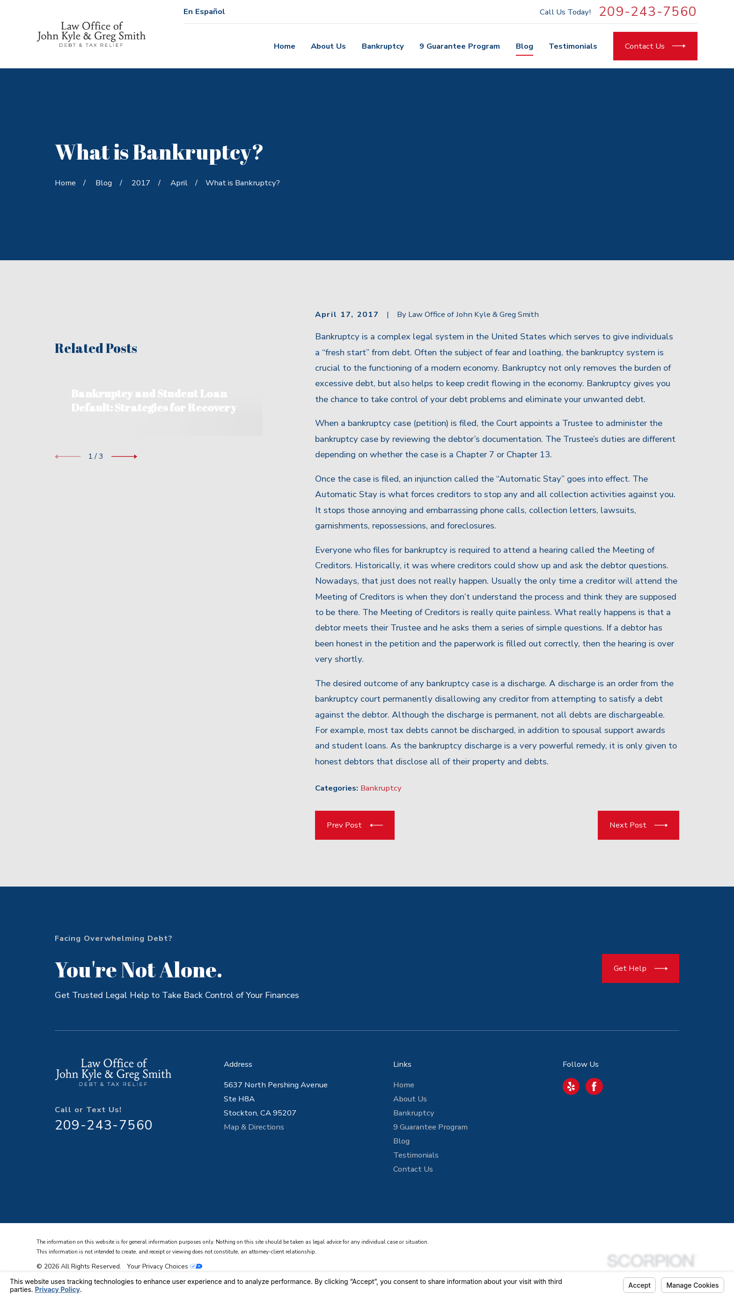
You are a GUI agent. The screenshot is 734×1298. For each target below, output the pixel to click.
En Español (204, 11)
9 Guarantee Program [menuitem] (459, 46)
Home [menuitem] (284, 46)
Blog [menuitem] (524, 46)
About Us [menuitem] (328, 46)
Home (403, 1084)
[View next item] (124, 595)
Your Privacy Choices (164, 1266)
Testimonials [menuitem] (573, 46)
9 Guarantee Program (430, 1127)
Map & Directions (254, 1127)
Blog (401, 1141)
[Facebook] (594, 1086)
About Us (410, 1098)
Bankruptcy (381, 788)
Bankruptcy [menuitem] (383, 46)
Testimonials (416, 1155)
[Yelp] (571, 1086)
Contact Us (413, 1169)
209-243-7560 (648, 11)
